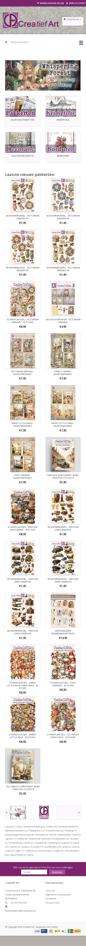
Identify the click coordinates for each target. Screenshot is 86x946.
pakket (67, 842)
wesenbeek (18, 854)
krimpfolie (16, 842)
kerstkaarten (60, 838)
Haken (52, 826)
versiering (45, 850)
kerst (46, 838)
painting (54, 842)
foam (76, 834)
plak (66, 846)
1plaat (9, 826)
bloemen (42, 834)
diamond (64, 834)
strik (76, 846)
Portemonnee (54, 830)
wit (31, 854)
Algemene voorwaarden (58, 894)
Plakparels (36, 830)
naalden (41, 842)
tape (10, 850)
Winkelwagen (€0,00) (50, 3)
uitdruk (31, 850)
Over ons (50, 890)
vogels (58, 850)
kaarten (34, 838)
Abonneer (57, 872)
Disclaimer (50, 898)
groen (11, 838)
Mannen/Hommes (16, 830)
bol (53, 834)
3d (19, 826)
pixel (38, 846)
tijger (20, 850)
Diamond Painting (34, 826)
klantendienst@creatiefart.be (20, 910)
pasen (15, 846)
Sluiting (70, 830)
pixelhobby (53, 846)
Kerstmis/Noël (68, 826)
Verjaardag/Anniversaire (19, 834)
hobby (22, 838)
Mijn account (76, 3)
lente (29, 842)
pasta (27, 846)
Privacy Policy (52, 902)
